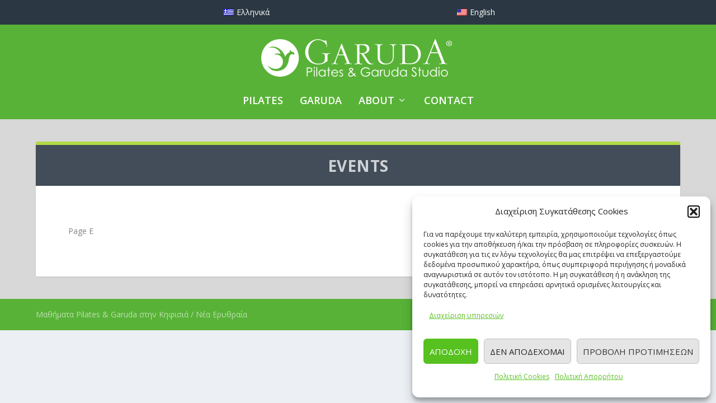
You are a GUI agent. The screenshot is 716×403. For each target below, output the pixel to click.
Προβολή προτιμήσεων (638, 351)
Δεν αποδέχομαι (527, 351)
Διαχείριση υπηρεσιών (466, 315)
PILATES (263, 101)
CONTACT (449, 101)
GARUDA (321, 101)
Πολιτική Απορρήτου (589, 376)
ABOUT (376, 101)
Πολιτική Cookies (521, 376)
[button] (693, 211)
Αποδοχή (451, 351)
